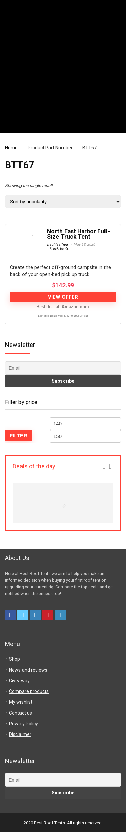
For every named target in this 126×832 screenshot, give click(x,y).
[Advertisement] (63, 70)
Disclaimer (20, 734)
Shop (14, 659)
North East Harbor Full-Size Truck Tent (78, 234)
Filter (18, 435)
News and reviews (28, 670)
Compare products (29, 691)
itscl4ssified (57, 244)
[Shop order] (63, 201)
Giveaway (19, 680)
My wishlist (20, 702)
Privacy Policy (23, 723)
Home (11, 147)
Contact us (20, 713)
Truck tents (59, 248)
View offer (63, 297)
